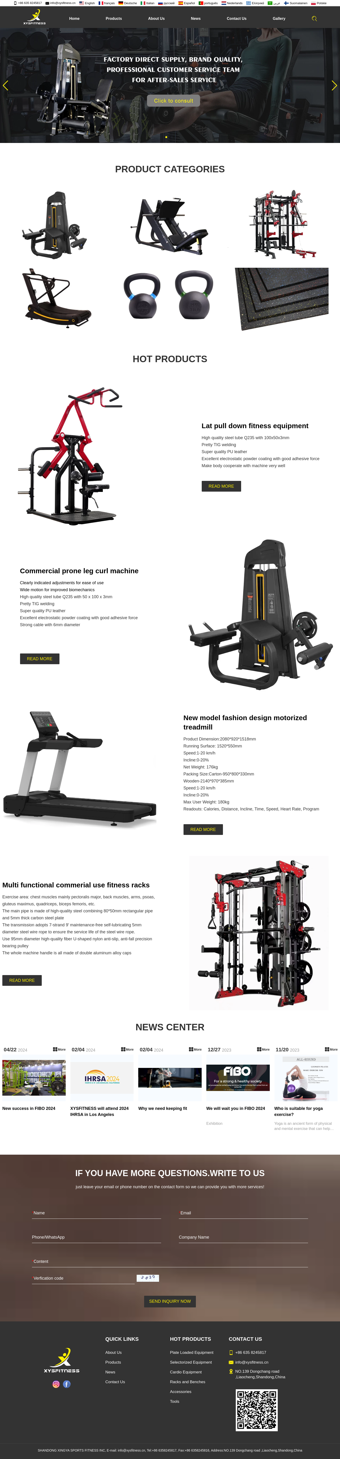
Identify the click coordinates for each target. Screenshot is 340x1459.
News (196, 19)
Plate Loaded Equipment (191, 1352)
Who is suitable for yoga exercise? (298, 1111)
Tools (174, 1401)
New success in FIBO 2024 (28, 1108)
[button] (166, 137)
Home (74, 19)
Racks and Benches (187, 1382)
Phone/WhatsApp (48, 1237)
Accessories (180, 1392)
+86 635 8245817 (28, 3)
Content (40, 1261)
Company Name (194, 1237)
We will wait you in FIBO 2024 (235, 1108)
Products (114, 19)
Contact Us (236, 19)
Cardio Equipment (186, 1372)
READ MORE (221, 486)
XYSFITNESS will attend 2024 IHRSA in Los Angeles (99, 1111)
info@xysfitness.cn (60, 3)
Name (38, 1213)
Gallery (279, 19)
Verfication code (47, 1278)
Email (185, 1213)
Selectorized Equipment (191, 1362)
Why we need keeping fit (162, 1108)
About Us (156, 19)
